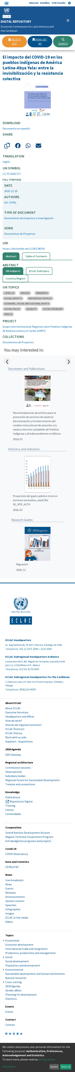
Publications (12, 797)
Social (8, 957)
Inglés (6, 161)
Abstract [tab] (11, 256)
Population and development (22, 965)
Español (45, 3)
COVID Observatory (16, 854)
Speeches (10, 905)
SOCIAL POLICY (12, 309)
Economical (12, 940)
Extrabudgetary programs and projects (28, 841)
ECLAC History (13, 733)
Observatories (13, 771)
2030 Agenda (12, 986)
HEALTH (8, 314)
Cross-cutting (13, 982)
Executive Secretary (16, 712)
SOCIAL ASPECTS (13, 298)
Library (9, 809)
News (8, 884)
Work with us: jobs (16, 737)
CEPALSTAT (12, 867)
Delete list (14, 41)
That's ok (65, 1066)
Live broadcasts (14, 880)
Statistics (11, 998)
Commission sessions (18, 767)
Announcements (15, 896)
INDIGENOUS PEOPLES (40, 298)
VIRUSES (25, 293)
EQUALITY (31, 309)
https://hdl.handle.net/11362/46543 (24, 248)
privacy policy (47, 1059)
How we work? (13, 720)
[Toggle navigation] (67, 20)
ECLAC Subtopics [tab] (39, 271)
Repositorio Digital (21, 801)
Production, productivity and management (30, 953)
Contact (10, 1024)
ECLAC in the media (16, 917)
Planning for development (21, 994)
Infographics (13, 909)
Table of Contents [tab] (36, 256)
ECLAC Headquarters (18, 640)
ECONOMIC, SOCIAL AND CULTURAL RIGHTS (26, 303)
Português (59, 3)
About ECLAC (13, 708)
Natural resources (15, 978)
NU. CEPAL (10, 202)
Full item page (12, 179)
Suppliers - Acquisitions (19, 741)
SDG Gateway (13, 754)
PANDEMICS (42, 293)
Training (10, 805)
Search (63, 41)
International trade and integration (26, 948)
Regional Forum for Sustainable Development (32, 780)
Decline (54, 1066)
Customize (8, 1066)
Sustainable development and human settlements (35, 973)
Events (9, 888)
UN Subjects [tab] (13, 271)
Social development (17, 961)
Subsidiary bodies (15, 776)
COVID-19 (9, 293)
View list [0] (40, 41)
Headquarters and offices (19, 716)
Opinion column (14, 901)
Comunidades (13, 814)
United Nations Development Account (27, 832)
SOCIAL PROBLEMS (53, 309)
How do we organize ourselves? (23, 725)
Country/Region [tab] (15, 278)
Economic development (19, 944)
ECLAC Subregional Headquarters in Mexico (32, 656)
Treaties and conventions (20, 784)
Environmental (14, 969)
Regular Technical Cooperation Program (29, 836)
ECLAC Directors (14, 729)
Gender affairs (13, 990)
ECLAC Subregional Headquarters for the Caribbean (37, 677)
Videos (9, 921)
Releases (10, 892)
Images (9, 913)
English (33, 3)
